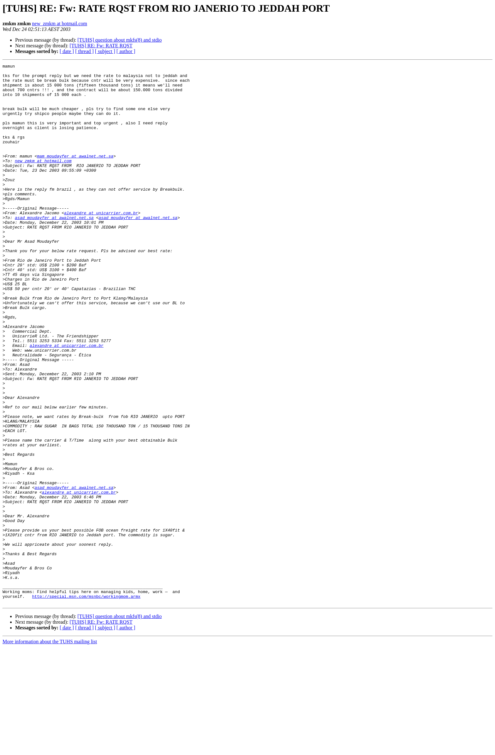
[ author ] (125, 51)
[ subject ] (105, 51)
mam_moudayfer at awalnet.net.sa (75, 175)
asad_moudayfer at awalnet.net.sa (54, 249)
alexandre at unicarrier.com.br (101, 243)
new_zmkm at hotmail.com (59, 23)
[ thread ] (84, 51)
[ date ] (67, 51)
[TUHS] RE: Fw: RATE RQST (100, 45)
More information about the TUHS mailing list (50, 749)
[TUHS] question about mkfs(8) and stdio (119, 40)
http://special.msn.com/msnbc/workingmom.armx (86, 703)
